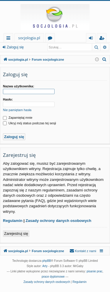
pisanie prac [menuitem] (94, 271)
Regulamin (12, 220)
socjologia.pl (29, 37)
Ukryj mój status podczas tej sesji (29, 123)
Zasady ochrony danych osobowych (58, 220)
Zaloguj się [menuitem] (92, 39)
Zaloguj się (15, 47)
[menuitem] (104, 59)
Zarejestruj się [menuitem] (103, 39)
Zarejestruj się (16, 233)
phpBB (46, 260)
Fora (51, 39)
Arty (45, 266)
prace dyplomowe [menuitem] (53, 276)
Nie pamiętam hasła (17, 110)
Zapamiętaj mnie (17, 117)
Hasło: (8, 99)
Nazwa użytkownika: (18, 86)
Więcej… (9, 39)
